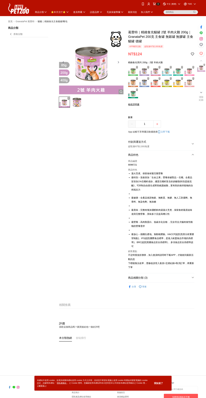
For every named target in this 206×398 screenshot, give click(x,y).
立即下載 (164, 132)
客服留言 (121, 392)
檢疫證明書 (133, 104)
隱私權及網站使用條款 (81, 397)
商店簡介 (76, 392)
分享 (132, 286)
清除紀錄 (201, 98)
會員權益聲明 (123, 397)
